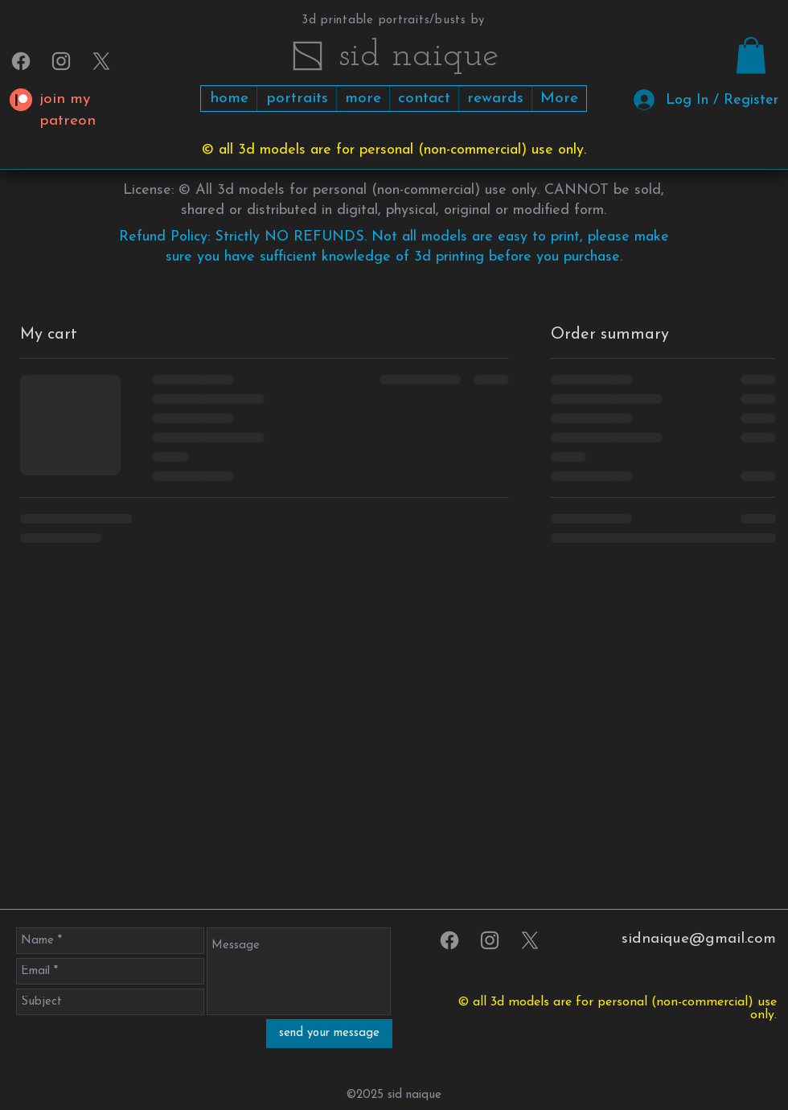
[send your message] (329, 1033)
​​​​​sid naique (419, 56)
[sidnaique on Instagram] (61, 61)
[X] (101, 61)
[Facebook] (21, 61)
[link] (751, 55)
